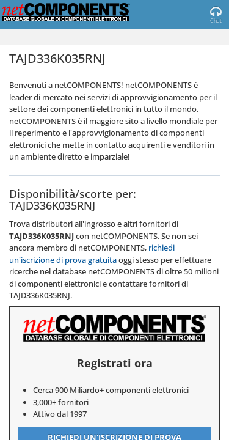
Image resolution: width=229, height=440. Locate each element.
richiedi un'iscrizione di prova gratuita (92, 253)
